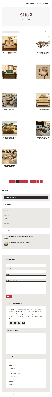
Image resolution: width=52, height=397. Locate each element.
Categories (7, 215)
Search (46, 197)
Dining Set (13, 379)
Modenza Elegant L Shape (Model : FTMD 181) (9, 138)
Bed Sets (6, 210)
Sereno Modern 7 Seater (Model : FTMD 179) (9, 166)
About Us (11, 382)
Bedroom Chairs (8, 213)
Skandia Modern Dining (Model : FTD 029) (9, 110)
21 (39, 181)
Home (23, 19)
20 (36, 181)
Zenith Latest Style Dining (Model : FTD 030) (43, 53)
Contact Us (12, 384)
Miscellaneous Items (9, 221)
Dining (6, 218)
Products (11, 365)
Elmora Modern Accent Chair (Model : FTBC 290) (43, 82)
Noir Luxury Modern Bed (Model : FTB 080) (43, 110)
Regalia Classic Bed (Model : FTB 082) (9, 53)
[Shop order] (10, 32)
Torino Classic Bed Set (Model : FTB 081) (9, 82)
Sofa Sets (6, 223)
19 (32, 181)
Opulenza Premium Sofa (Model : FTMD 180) (43, 138)
